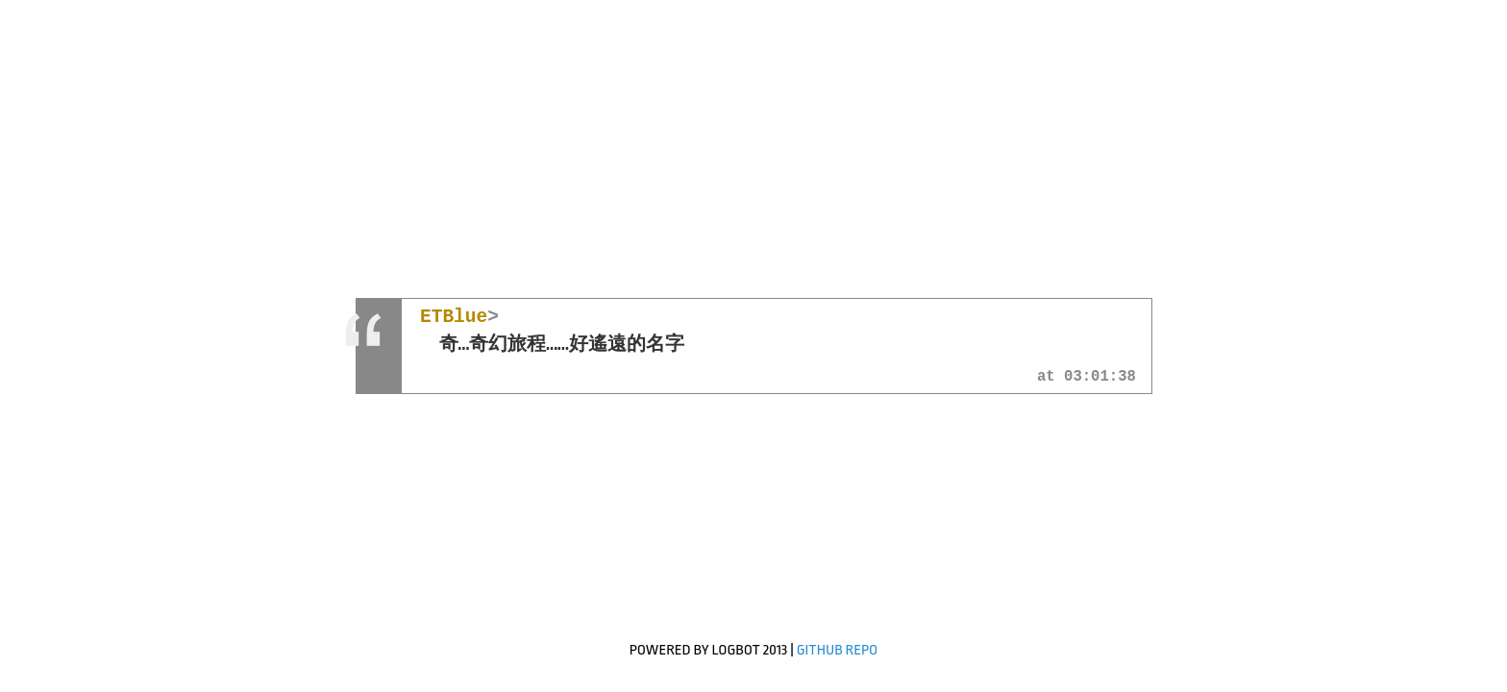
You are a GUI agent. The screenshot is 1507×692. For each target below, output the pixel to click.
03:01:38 (1100, 377)
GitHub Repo (837, 650)
